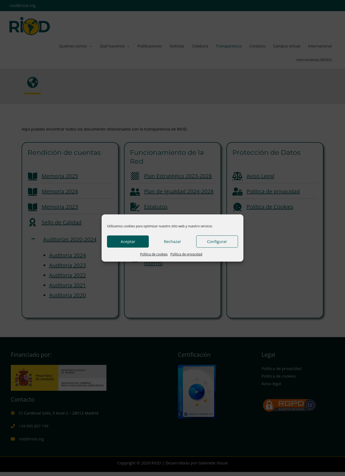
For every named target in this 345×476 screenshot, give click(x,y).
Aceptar (128, 241)
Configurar (217, 241)
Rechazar (172, 241)
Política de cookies (154, 254)
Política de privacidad (186, 254)
